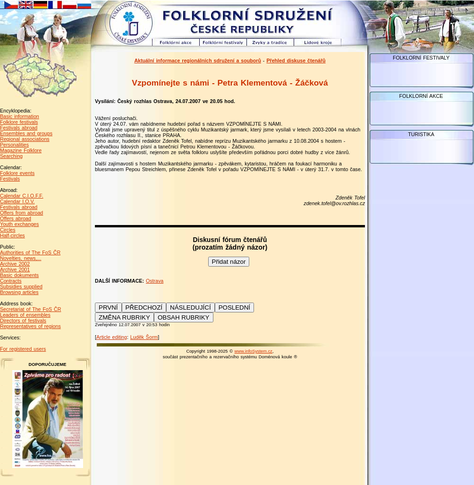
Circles (8, 230)
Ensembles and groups (26, 133)
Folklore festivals (19, 122)
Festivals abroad (18, 127)
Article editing (111, 337)
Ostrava (154, 281)
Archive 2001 (15, 269)
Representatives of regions (30, 326)
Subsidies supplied (21, 286)
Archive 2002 (15, 264)
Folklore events (17, 173)
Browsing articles (19, 292)
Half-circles (12, 235)
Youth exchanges (19, 224)
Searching (11, 156)
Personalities (14, 144)
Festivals (10, 179)
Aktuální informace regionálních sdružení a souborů (197, 60)
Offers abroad (15, 218)
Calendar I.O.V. (17, 201)
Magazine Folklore (21, 150)
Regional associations (25, 139)
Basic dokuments (19, 275)
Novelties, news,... (20, 258)
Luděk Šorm (144, 337)
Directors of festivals (23, 320)
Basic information (19, 116)
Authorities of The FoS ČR (30, 252)
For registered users (23, 349)
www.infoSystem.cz (253, 351)
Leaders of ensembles (25, 315)
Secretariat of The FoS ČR (30, 309)
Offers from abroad (21, 213)
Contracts (11, 281)
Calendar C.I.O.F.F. (21, 196)
